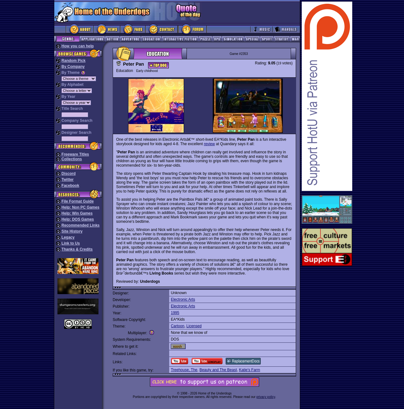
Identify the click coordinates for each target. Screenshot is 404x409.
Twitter (68, 179)
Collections (72, 159)
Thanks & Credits (77, 249)
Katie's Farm (249, 370)
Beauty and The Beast (218, 370)
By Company (73, 66)
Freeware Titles (75, 154)
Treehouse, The (184, 370)
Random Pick (74, 60)
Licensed (194, 326)
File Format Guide (78, 201)
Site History (72, 231)
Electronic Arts (183, 299)
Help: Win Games (77, 213)
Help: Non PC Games (80, 207)
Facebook (70, 185)
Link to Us (71, 243)
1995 (175, 313)
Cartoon (177, 326)
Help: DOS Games (78, 219)
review (209, 144)
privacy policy (265, 397)
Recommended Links (81, 225)
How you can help (78, 46)
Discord (69, 173)
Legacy (68, 237)
